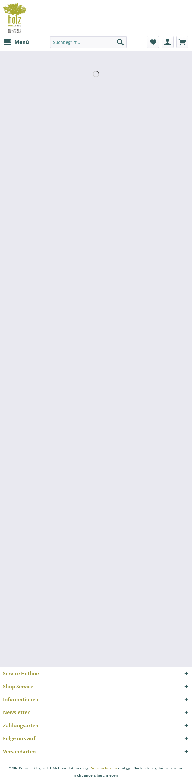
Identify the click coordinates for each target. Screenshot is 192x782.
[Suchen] (120, 42)
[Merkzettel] (153, 42)
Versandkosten (104, 768)
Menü (16, 41)
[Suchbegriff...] (88, 42)
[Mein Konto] (168, 42)
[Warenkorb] (182, 42)
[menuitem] (16, 42)
